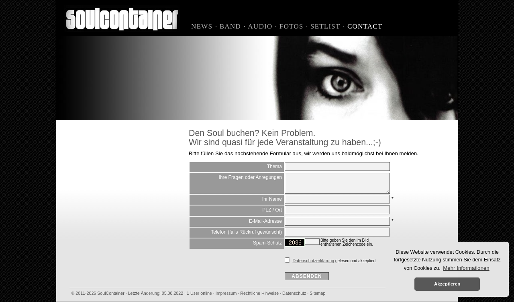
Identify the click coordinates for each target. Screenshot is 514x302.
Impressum (226, 293)
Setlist (325, 26)
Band (230, 26)
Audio (260, 26)
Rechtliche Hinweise (259, 293)
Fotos (291, 26)
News (201, 26)
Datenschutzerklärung (314, 260)
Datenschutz (294, 293)
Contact (364, 26)
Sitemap (317, 293)
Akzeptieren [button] (447, 283)
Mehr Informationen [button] (466, 268)
